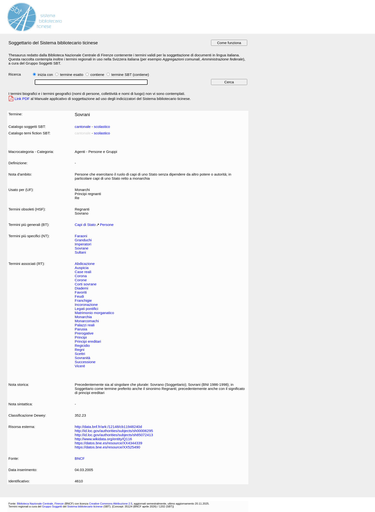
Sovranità (82, 358)
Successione (85, 362)
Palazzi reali (85, 325)
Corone (81, 280)
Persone (107, 225)
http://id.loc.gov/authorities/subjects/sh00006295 (114, 431)
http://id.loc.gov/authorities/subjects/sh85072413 (114, 435)
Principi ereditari (88, 341)
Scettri (80, 354)
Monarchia (83, 317)
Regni (79, 350)
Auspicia (82, 268)
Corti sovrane (85, 284)
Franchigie (83, 300)
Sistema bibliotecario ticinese (85, 506)
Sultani (80, 252)
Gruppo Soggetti (52, 506)
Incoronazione (86, 304)
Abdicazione (85, 264)
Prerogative (84, 333)
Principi (81, 337)
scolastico (102, 127)
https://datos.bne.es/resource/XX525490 (107, 447)
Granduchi (83, 240)
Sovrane (82, 248)
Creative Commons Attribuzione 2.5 (110, 503)
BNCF (80, 458)
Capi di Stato (85, 225)
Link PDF (22, 99)
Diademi (81, 288)
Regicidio (82, 345)
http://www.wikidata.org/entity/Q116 (103, 439)
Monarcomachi (87, 321)
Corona (81, 276)
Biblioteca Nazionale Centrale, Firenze (40, 503)
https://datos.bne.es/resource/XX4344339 (108, 443)
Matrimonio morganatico (94, 313)
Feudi (79, 296)
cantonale (83, 127)
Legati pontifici (86, 309)
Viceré (80, 366)
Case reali (83, 272)
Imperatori (83, 244)
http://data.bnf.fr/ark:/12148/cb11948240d (108, 427)
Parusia (81, 329)
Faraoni (81, 236)
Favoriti (81, 292)
